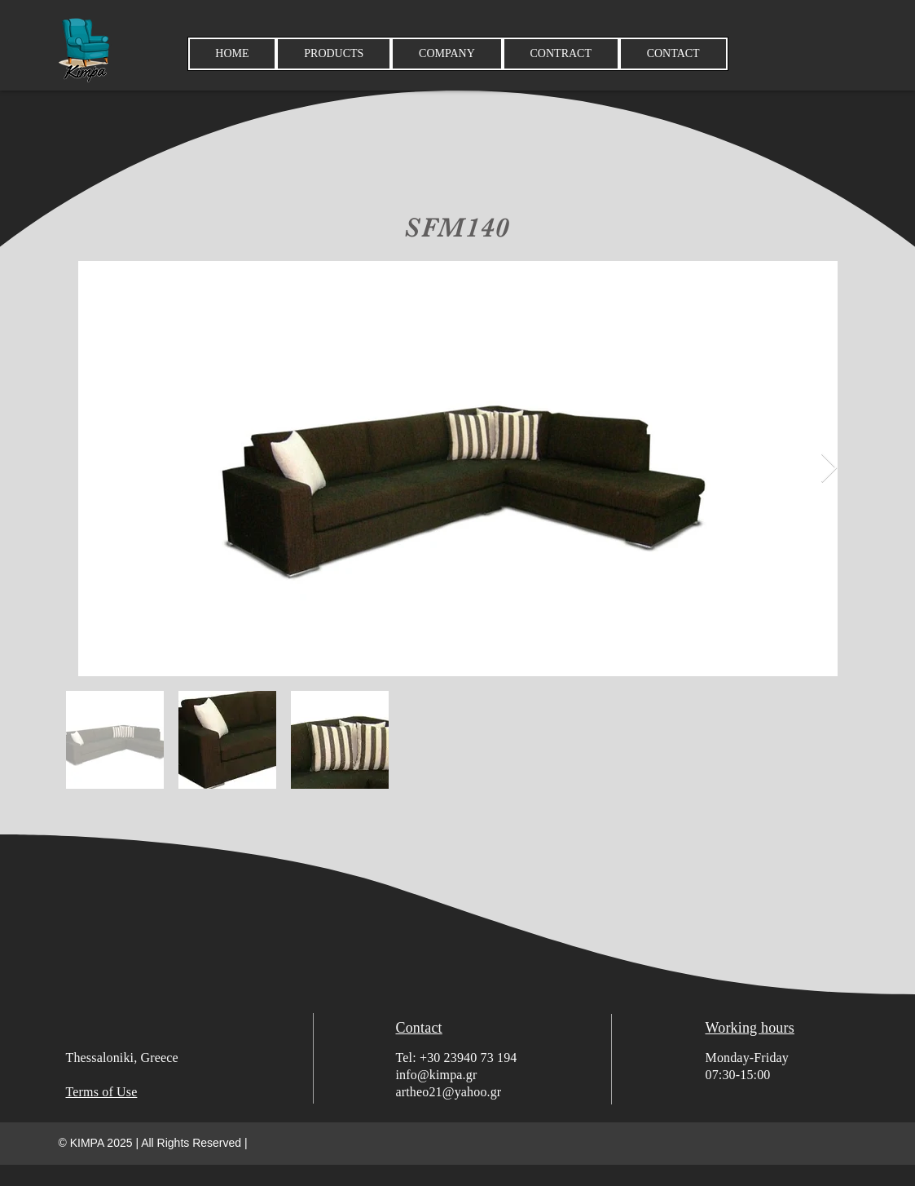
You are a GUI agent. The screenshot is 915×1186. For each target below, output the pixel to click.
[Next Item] (829, 469)
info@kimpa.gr (436, 1075)
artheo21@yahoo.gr (449, 1092)
